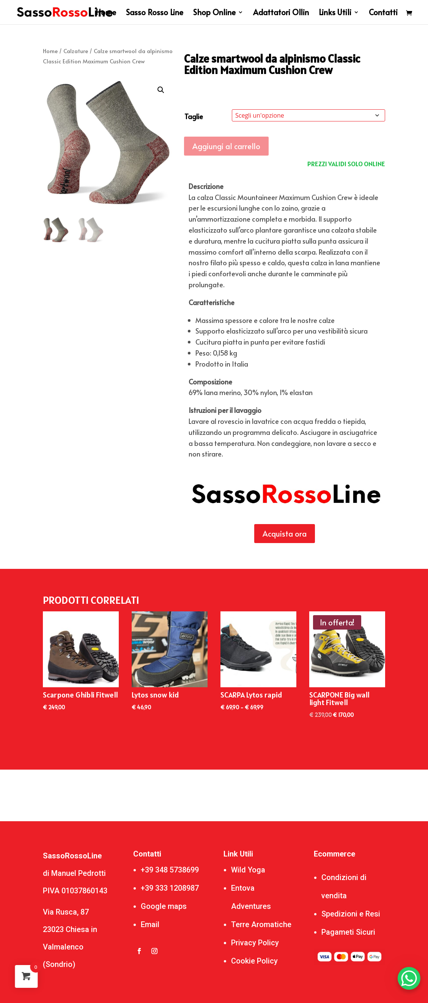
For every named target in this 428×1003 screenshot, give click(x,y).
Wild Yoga (248, 869)
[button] (161, 90)
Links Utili (335, 13)
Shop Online (214, 13)
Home (106, 13)
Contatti (383, 13)
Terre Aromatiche (261, 924)
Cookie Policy (254, 960)
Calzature (75, 51)
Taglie (193, 116)
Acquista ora (285, 533)
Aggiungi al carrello (226, 146)
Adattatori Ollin (281, 13)
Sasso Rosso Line (154, 13)
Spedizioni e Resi (350, 913)
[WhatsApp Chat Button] (409, 978)
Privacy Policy (255, 942)
